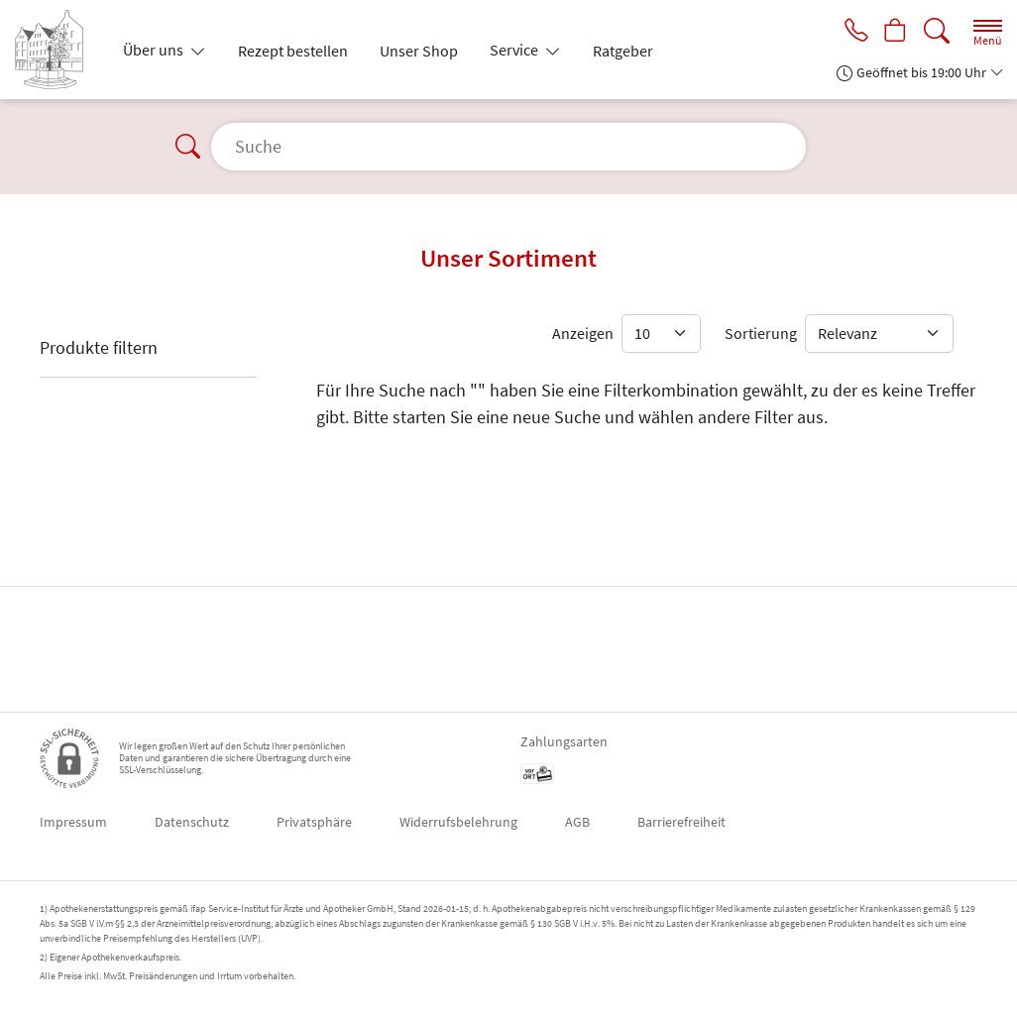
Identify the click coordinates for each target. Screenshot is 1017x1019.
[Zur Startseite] (57, 49)
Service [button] (515, 49)
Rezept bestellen (293, 50)
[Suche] (937, 31)
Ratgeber (623, 50)
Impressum (73, 822)
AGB (577, 822)
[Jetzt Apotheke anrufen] (850, 32)
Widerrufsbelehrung (458, 822)
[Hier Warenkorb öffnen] (893, 32)
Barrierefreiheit (681, 822)
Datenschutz (192, 822)
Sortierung (761, 333)
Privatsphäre (314, 822)
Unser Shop (419, 50)
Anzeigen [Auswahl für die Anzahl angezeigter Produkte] (583, 333)
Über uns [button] (154, 49)
